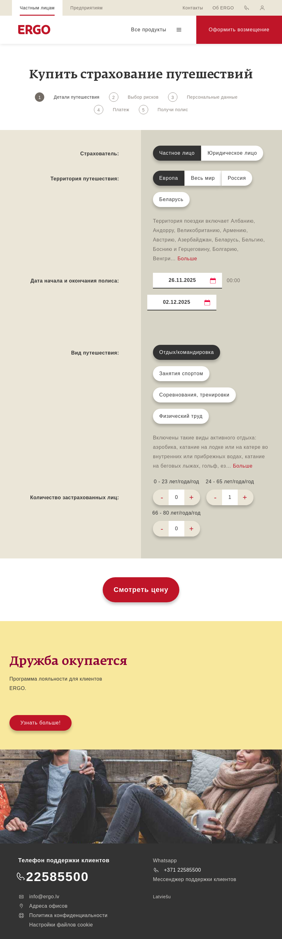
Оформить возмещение (239, 29)
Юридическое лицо (232, 153)
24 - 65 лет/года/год (230, 481)
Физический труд (181, 416)
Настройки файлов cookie (61, 924)
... (213, 280)
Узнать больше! (40, 722)
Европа (168, 178)
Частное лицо (177, 153)
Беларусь (171, 199)
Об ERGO (223, 7)
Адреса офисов (43, 906)
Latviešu (162, 896)
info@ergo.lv (38, 897)
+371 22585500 (177, 870)
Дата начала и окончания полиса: (74, 280)
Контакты (192, 7)
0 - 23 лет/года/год (176, 481)
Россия (237, 178)
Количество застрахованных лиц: (74, 497)
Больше (187, 258)
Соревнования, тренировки (194, 394)
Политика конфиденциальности (63, 915)
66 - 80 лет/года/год (176, 513)
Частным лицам (37, 7)
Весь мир (203, 178)
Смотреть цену (141, 590)
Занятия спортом (181, 373)
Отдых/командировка (186, 352)
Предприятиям (86, 7)
